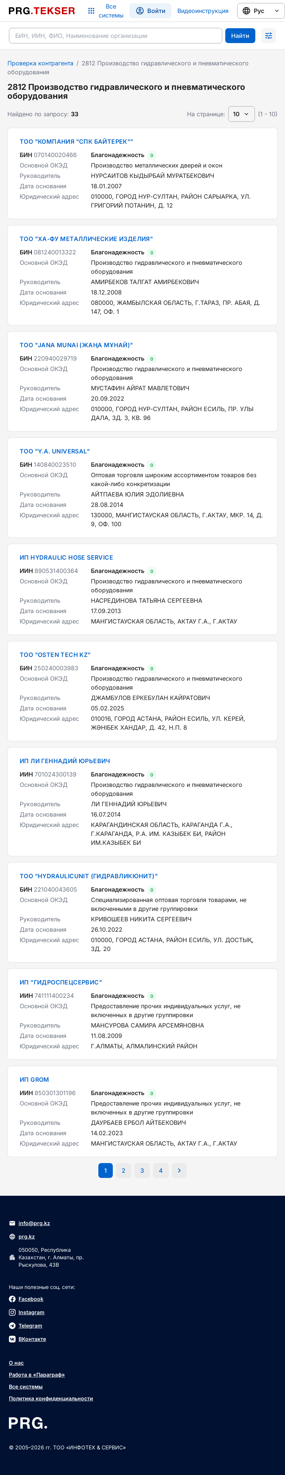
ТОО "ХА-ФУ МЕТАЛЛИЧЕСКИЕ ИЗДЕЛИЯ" (86, 238)
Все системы (26, 1386)
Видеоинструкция (203, 10)
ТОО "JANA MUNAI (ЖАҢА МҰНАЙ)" (76, 345)
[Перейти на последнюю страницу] (161, 1170)
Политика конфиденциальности (51, 1398)
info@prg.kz (29, 1223)
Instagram (27, 1312)
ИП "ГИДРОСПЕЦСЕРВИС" (61, 982)
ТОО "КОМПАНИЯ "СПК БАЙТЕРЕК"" (77, 141)
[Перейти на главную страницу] (42, 10)
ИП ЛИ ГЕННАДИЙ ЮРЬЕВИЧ (65, 761)
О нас (16, 1363)
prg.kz (22, 1236)
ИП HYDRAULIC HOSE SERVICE (66, 557)
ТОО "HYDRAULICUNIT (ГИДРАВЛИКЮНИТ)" (89, 876)
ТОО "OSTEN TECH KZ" (55, 654)
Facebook (26, 1299)
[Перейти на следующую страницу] (179, 1170)
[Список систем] (105, 10)
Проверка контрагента (40, 63)
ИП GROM (34, 1079)
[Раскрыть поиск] (268, 35)
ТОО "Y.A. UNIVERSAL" (55, 451)
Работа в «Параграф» (37, 1374)
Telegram (25, 1325)
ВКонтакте (27, 1339)
